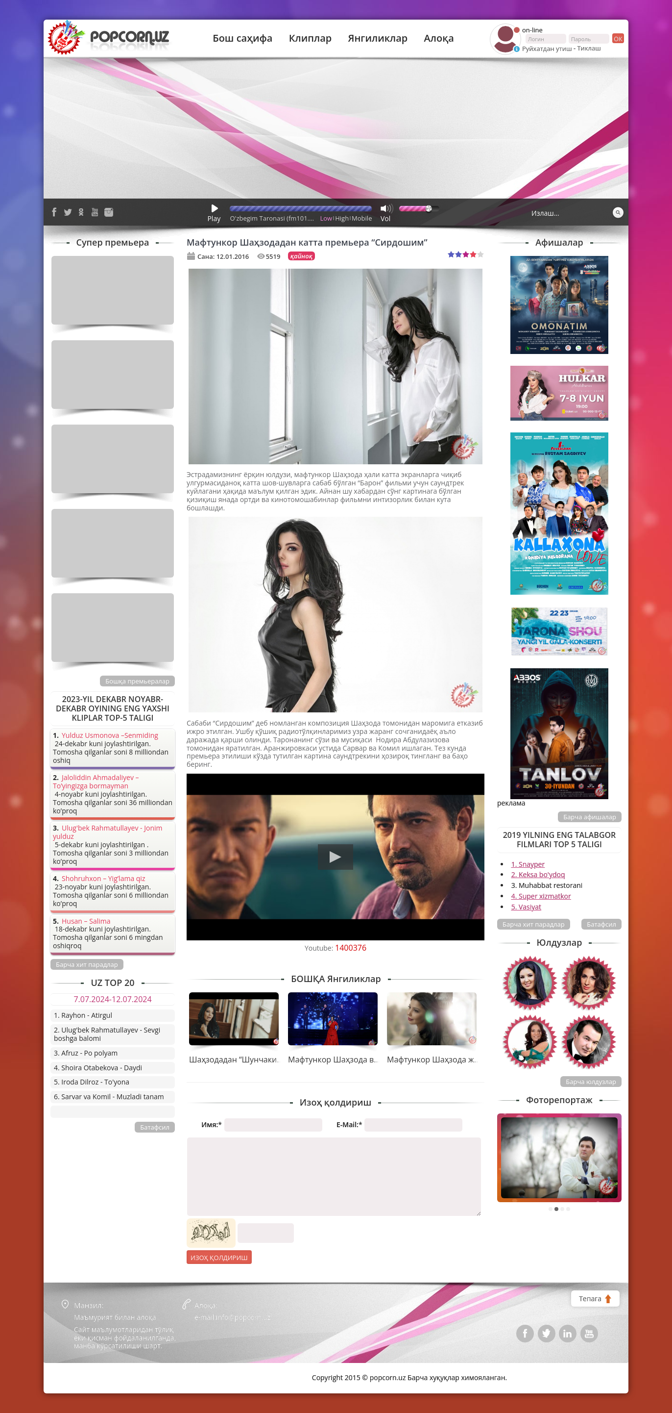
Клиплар (310, 38)
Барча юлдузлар (591, 1081)
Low (326, 218)
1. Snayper (528, 864)
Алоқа (439, 38)
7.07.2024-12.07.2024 (112, 999)
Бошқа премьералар (137, 681)
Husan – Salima (86, 921)
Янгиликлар (378, 38)
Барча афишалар (589, 816)
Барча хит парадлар (534, 924)
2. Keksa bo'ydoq (538, 874)
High (342, 218)
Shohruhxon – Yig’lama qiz (103, 879)
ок (617, 38)
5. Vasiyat (526, 906)
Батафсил (601, 924)
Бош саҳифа (242, 38)
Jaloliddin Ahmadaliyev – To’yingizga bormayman (96, 782)
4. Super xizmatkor (541, 896)
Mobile (362, 218)
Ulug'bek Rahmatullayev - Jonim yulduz (108, 832)
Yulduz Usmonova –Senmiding (110, 736)
